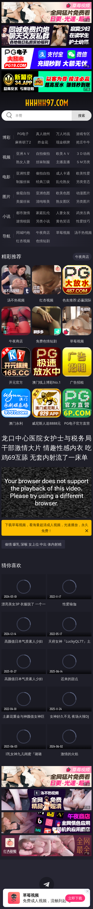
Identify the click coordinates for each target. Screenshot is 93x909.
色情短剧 (43, 240)
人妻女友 (63, 212)
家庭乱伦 (43, 212)
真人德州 (43, 133)
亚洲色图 (43, 193)
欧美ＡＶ (63, 153)
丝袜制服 (43, 161)
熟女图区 (63, 201)
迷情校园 (23, 221)
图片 (6, 196)
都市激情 (23, 212)
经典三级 (43, 181)
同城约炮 (23, 232)
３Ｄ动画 (83, 153)
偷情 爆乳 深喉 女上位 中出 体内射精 (33, 544)
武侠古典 (83, 212)
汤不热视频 (83, 232)
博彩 (6, 137)
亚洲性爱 (23, 173)
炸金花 (43, 142)
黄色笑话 (63, 221)
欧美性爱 (83, 173)
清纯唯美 (43, 201)
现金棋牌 (63, 142)
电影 (6, 176)
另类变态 (83, 181)
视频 (6, 157)
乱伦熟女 (63, 181)
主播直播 (63, 161)
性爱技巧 (83, 221)
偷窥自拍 (23, 193)
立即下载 (75, 898)
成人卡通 (63, 173)
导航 (6, 236)
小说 (6, 216)
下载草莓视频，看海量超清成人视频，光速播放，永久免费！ (47, 528)
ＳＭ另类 (83, 161)
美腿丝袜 (23, 201)
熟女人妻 (23, 161)
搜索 (81, 115)
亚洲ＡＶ (23, 153)
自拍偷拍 (43, 153)
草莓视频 (63, 232)
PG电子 (23, 133)
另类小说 (43, 221)
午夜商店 (43, 232)
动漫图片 (83, 193)
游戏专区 (83, 133)
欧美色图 (63, 193)
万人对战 (63, 133)
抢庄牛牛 (83, 142)
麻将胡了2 (23, 142)
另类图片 (83, 201)
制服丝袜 (23, 181)
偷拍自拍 (43, 173)
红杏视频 (23, 240)
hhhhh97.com (46, 103)
